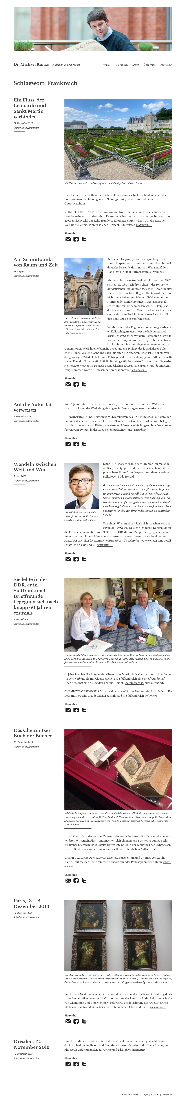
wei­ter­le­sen (144, 229)
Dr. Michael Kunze (49, 63)
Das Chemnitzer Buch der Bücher (31, 737)
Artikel (106, 69)
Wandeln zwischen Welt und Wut (33, 471)
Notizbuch (122, 69)
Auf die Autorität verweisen (31, 411)
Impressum (166, 69)
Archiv (135, 69)
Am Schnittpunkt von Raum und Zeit (34, 266)
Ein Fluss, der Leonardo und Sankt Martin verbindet (35, 109)
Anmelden (167, 1099)
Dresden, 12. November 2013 (30, 1048)
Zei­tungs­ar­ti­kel (134, 687)
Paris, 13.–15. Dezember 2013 (30, 907)
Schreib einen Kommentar (26, 125)
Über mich (149, 69)
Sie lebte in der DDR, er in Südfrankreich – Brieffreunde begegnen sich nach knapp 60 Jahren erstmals (35, 596)
